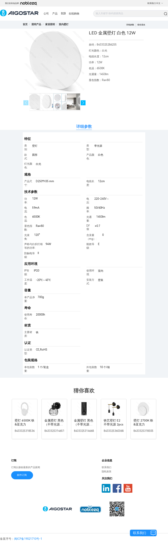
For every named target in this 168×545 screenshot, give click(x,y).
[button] (83, 102)
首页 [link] (25, 24)
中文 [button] (159, 3)
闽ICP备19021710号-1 (28, 538)
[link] (36, 24)
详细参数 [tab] (84, 126)
